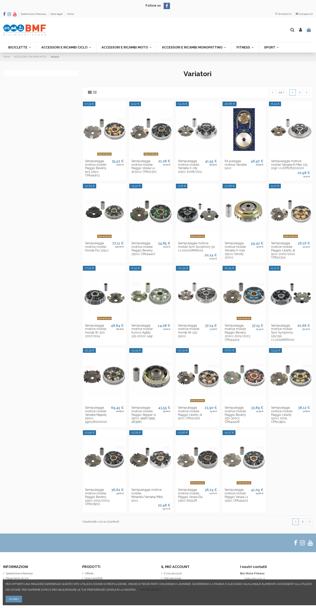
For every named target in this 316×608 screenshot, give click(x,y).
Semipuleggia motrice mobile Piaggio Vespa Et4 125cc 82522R (190, 495)
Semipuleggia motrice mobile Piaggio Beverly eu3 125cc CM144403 (95, 168)
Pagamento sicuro (17, 578)
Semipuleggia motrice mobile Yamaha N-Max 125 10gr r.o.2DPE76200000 (289, 164)
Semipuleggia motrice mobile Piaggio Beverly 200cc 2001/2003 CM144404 (237, 332)
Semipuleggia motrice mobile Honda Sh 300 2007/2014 (95, 331)
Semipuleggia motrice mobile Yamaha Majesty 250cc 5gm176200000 (96, 414)
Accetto (13, 599)
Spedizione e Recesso (34, 13)
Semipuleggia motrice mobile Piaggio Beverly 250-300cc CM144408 (235, 414)
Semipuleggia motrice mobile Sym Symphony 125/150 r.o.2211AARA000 (282, 332)
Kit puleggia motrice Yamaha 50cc (236, 164)
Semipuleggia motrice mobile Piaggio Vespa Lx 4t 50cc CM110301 (143, 166)
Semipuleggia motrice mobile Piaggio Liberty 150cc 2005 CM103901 (281, 414)
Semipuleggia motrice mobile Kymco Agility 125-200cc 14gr (142, 331)
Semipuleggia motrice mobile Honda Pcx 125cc (97, 246)
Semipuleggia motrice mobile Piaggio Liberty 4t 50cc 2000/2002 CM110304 (283, 250)
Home (70, 13)
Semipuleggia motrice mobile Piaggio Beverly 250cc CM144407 (143, 248)
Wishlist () (283, 13)
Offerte (89, 573)
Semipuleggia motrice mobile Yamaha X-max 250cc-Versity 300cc (235, 250)
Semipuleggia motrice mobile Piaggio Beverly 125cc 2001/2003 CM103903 (97, 497)
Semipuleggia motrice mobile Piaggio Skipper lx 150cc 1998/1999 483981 (143, 414)
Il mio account (173, 573)
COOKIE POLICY (151, 589)
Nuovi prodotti (94, 578)
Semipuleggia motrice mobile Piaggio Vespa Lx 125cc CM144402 (236, 495)
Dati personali (172, 578)
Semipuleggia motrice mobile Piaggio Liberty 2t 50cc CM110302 (190, 413)
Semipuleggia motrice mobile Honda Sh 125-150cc (188, 331)
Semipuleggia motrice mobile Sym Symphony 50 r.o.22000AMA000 (196, 246)
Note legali (56, 13)
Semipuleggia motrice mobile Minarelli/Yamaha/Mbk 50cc (147, 495)
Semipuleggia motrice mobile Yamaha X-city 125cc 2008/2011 (190, 166)
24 (281, 92)
